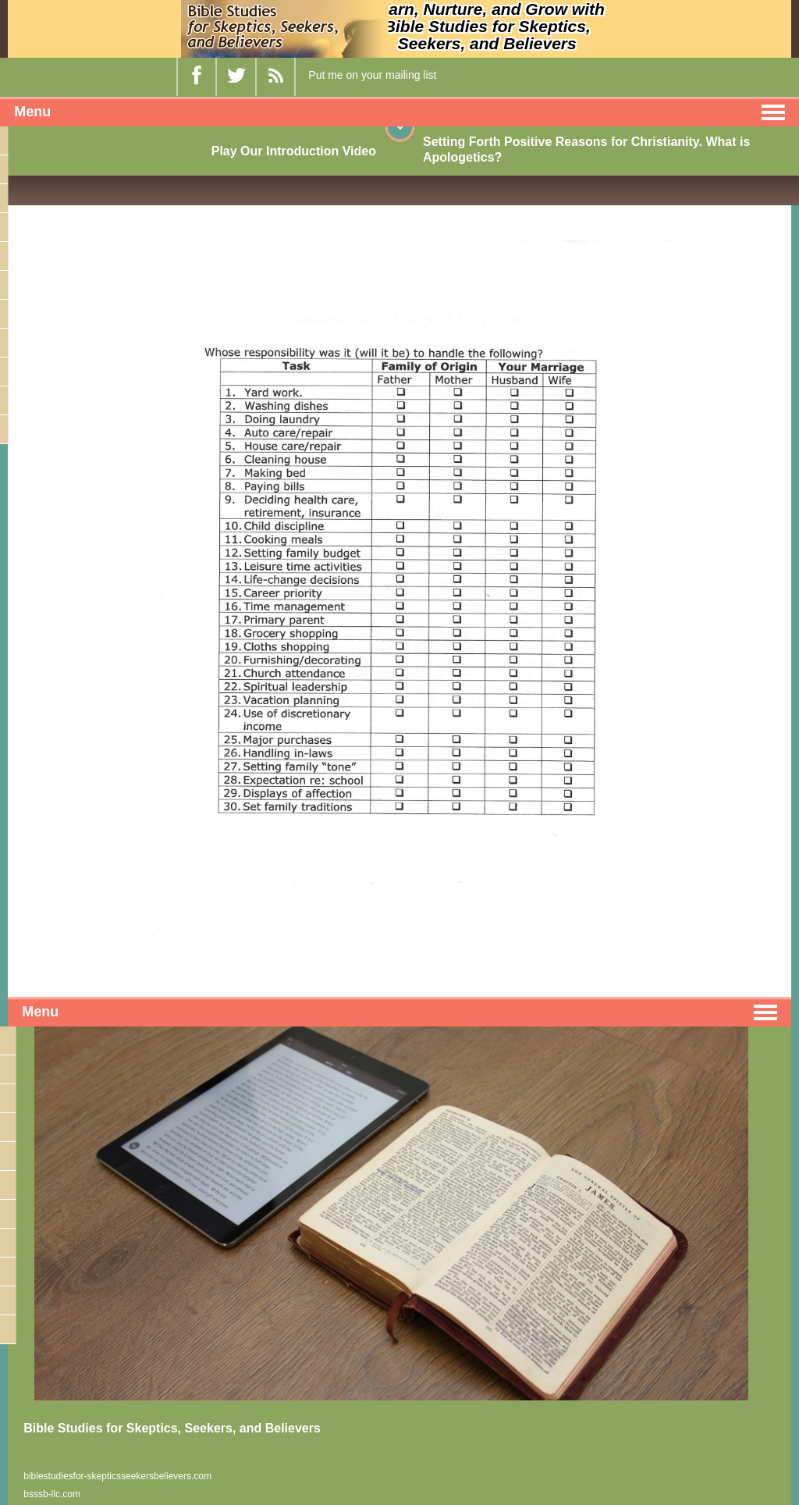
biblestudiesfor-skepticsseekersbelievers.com (117, 1476)
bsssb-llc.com (51, 1494)
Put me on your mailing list (372, 75)
